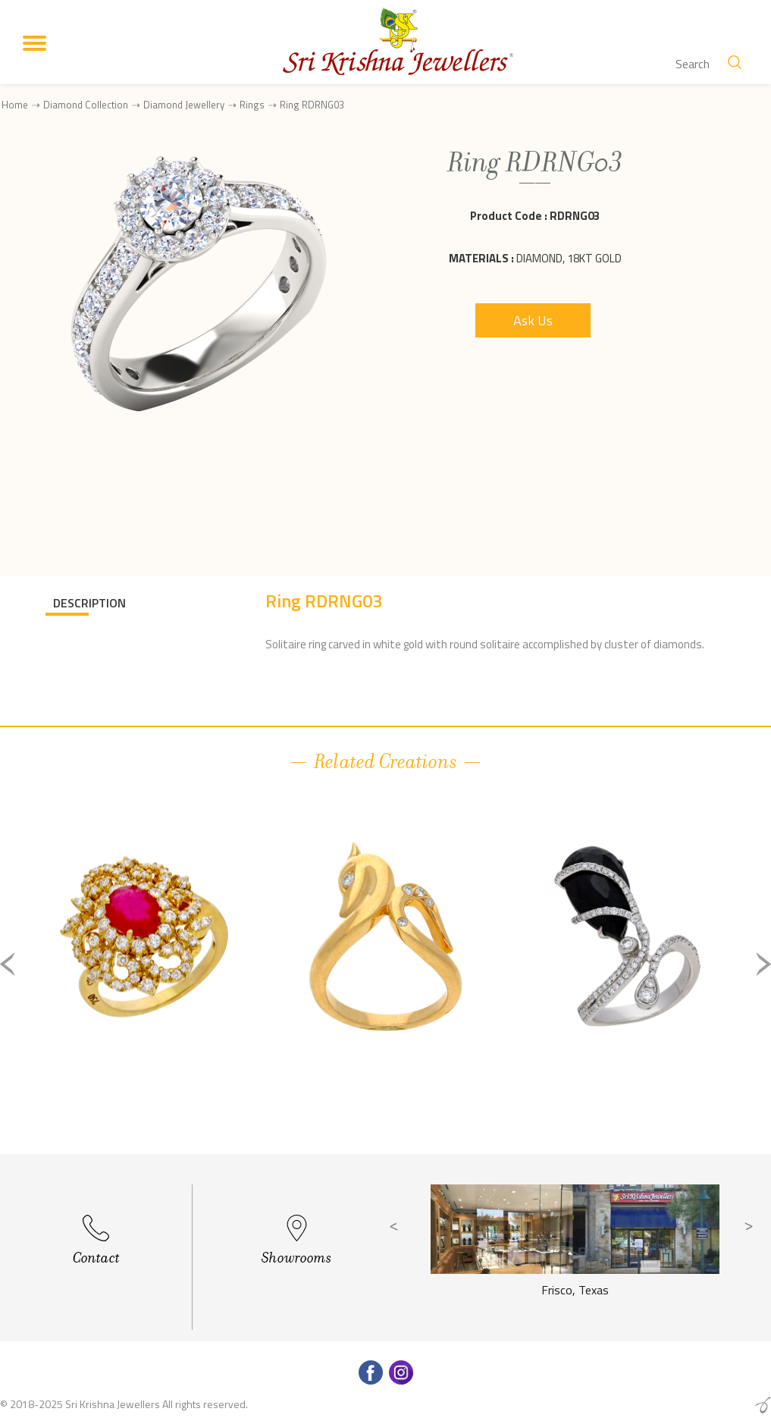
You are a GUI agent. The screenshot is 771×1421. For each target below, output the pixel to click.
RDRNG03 (575, 215)
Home (15, 104)
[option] (144, 976)
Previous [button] (7, 964)
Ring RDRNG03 (312, 105)
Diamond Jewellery (183, 104)
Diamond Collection (85, 104)
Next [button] (763, 964)
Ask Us (533, 320)
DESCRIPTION (89, 603)
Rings (252, 104)
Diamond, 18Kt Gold (569, 258)
